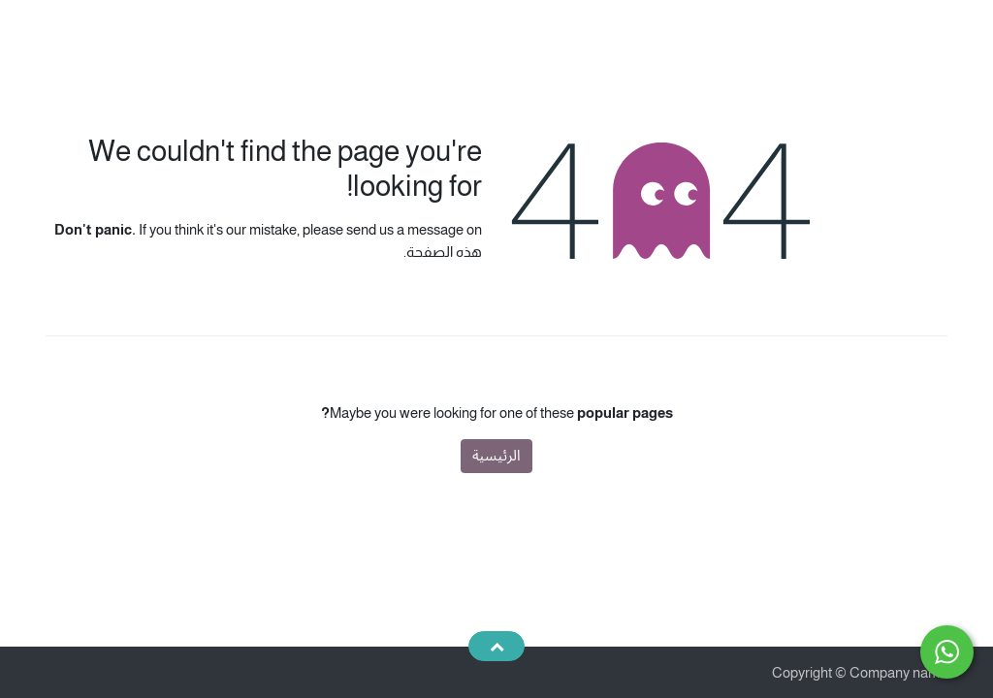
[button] (496, 646)
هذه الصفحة (444, 251)
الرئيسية (496, 455)
